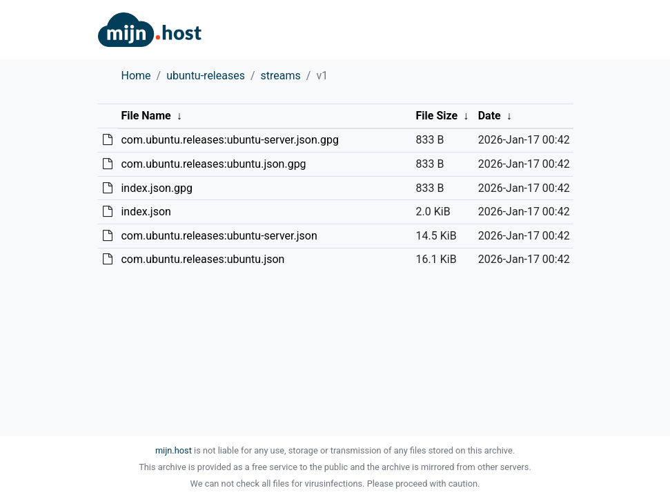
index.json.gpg (157, 188)
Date (489, 115)
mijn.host (173, 450)
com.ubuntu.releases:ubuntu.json (202, 259)
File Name (145, 115)
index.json (145, 211)
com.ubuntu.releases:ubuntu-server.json (219, 235)
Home (136, 75)
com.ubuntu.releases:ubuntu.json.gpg (213, 163)
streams (281, 75)
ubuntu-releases (205, 75)
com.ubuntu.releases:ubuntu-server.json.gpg (229, 139)
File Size (437, 115)
